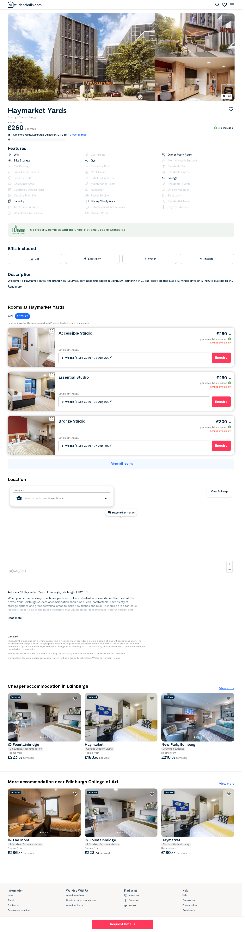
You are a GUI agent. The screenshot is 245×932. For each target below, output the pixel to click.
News (10, 895)
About (11, 900)
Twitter (130, 905)
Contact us (13, 905)
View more (226, 688)
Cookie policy (189, 910)
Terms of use (188, 900)
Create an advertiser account (81, 900)
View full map (219, 491)
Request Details (122, 924)
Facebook (131, 900)
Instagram (131, 895)
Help (184, 895)
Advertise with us (75, 895)
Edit (62, 139)
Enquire (221, 357)
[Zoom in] (229, 564)
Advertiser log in (74, 905)
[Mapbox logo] (17, 571)
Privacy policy (189, 905)
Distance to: (19, 490)
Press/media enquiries (19, 910)
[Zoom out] (229, 569)
